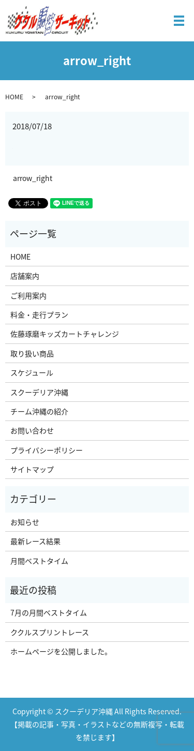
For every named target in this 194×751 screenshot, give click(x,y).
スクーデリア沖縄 (39, 392)
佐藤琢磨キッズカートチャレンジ (64, 333)
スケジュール (31, 372)
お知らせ (24, 522)
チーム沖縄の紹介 (39, 411)
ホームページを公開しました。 (61, 651)
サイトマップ (32, 469)
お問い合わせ (32, 430)
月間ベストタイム (39, 560)
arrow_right (32, 178)
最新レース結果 (35, 541)
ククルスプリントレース (49, 632)
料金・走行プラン (39, 314)
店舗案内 (24, 276)
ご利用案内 (28, 295)
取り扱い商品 (32, 353)
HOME (14, 96)
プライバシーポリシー (46, 450)
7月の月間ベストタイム (48, 612)
